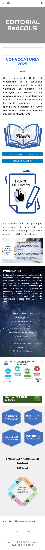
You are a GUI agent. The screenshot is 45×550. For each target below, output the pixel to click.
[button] (3, 3)
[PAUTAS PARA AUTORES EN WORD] (22, 154)
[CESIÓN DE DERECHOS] (22, 161)
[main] (22, 25)
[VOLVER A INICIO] (22, 532)
